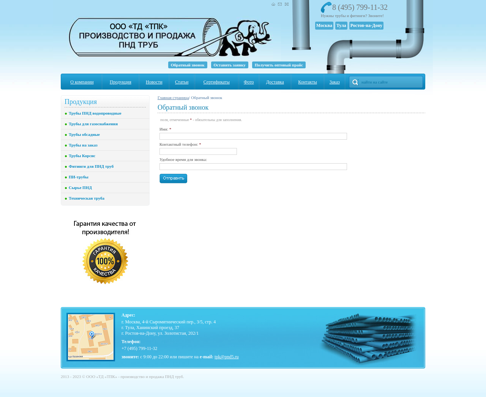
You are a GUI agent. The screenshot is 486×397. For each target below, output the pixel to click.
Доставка (275, 82)
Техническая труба (86, 198)
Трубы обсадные (84, 134)
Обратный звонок (188, 65)
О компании (81, 82)
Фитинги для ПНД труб (91, 166)
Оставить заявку (230, 65)
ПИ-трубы (78, 177)
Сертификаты (217, 82)
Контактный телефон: (180, 144)
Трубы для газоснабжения (93, 123)
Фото (249, 82)
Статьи (181, 82)
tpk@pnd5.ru (226, 356)
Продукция (120, 82)
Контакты (307, 82)
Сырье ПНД (80, 187)
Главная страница (173, 97)
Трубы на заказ (83, 145)
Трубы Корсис (82, 155)
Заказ (335, 82)
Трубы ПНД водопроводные (95, 113)
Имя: (165, 129)
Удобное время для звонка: (183, 159)
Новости (154, 82)
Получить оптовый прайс (279, 65)
